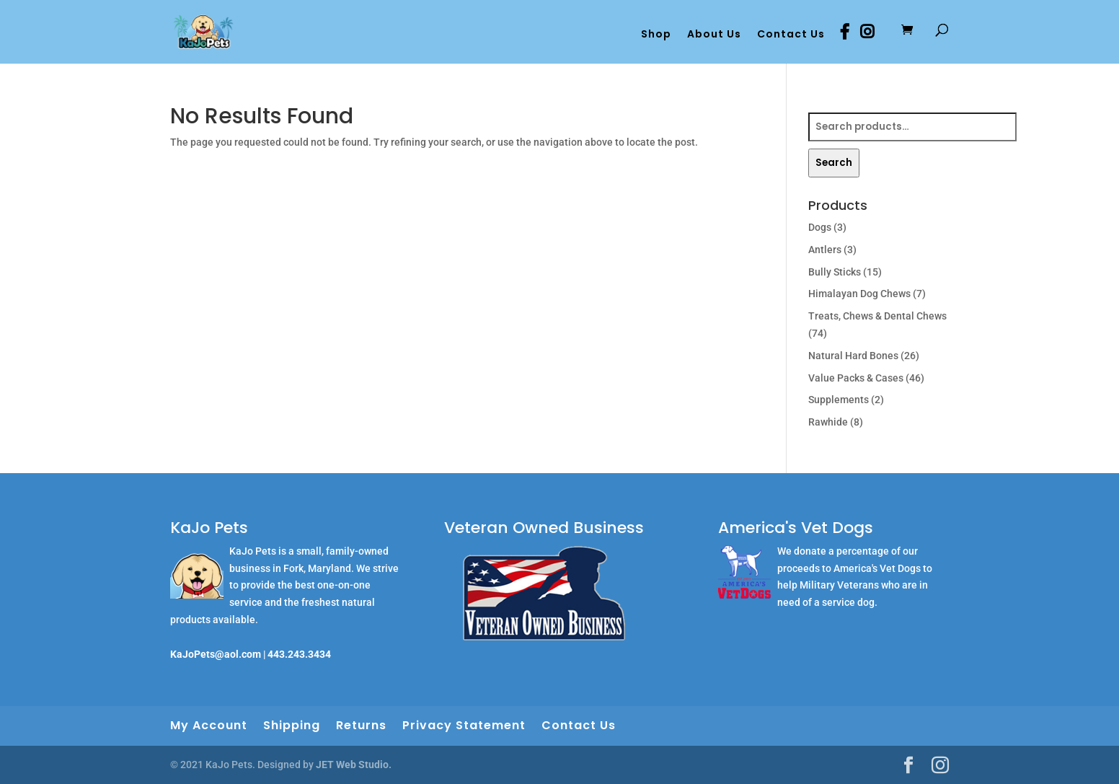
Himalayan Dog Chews (859, 293)
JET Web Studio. (354, 764)
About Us (714, 35)
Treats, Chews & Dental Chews (877, 316)
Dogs (819, 227)
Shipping (291, 725)
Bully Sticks (834, 272)
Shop (656, 35)
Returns (361, 725)
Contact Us (791, 35)
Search (833, 162)
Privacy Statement (464, 725)
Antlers (824, 249)
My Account (208, 725)
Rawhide (828, 422)
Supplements (838, 399)
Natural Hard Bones (853, 355)
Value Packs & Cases (855, 378)
